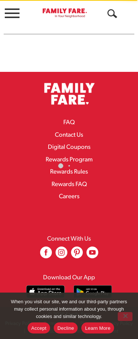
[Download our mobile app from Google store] (93, 292)
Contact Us (69, 135)
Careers (69, 196)
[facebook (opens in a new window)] (46, 255)
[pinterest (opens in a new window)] (77, 255)
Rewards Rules (69, 172)
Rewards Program (69, 160)
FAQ (69, 122)
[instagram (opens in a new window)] (61, 255)
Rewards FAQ (69, 184)
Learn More (97, 328)
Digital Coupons (69, 147)
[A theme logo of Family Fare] (65, 13)
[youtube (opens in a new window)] (92, 255)
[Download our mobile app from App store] (45, 292)
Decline (65, 328)
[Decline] (125, 316)
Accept (38, 328)
